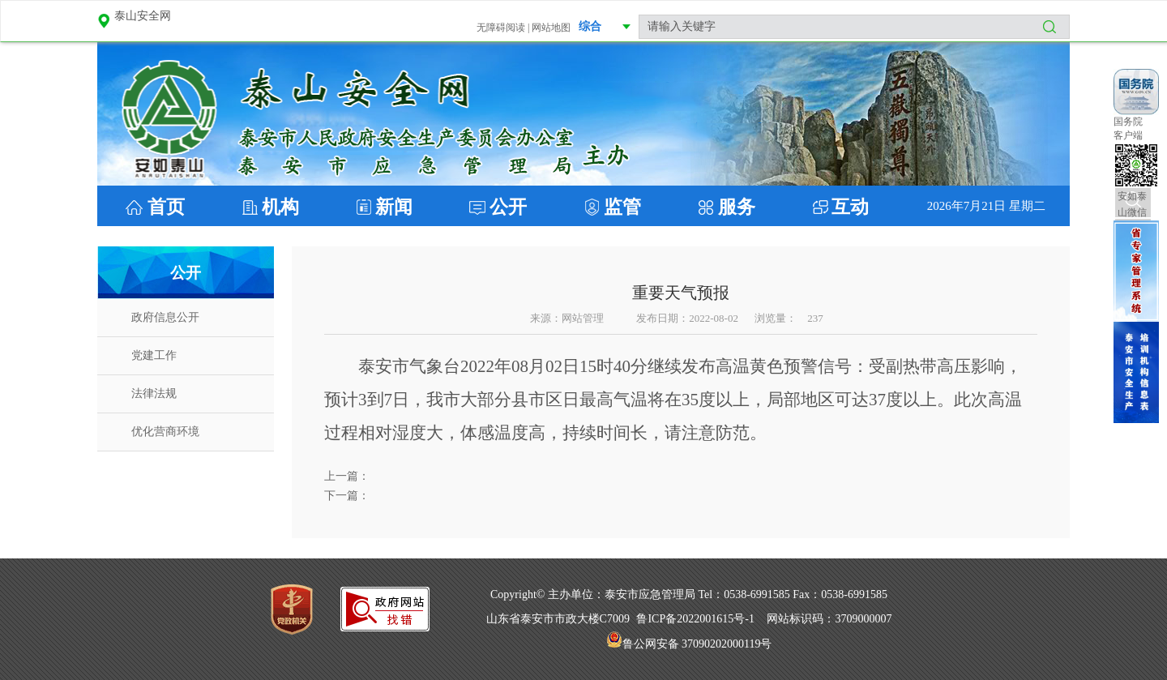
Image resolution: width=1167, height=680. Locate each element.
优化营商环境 (165, 432)
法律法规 (154, 393)
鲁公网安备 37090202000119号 (689, 644)
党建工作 (154, 355)
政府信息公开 (165, 317)
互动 (850, 207)
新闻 (394, 207)
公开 (508, 207)
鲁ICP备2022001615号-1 (695, 619)
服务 (736, 207)
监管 (622, 207)
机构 (280, 207)
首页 (164, 207)
